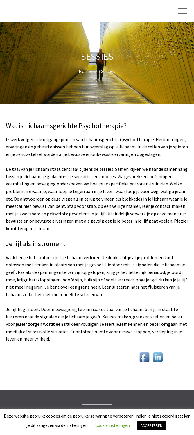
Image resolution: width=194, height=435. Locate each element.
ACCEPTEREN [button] (151, 425)
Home (85, 71)
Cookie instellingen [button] (112, 425)
